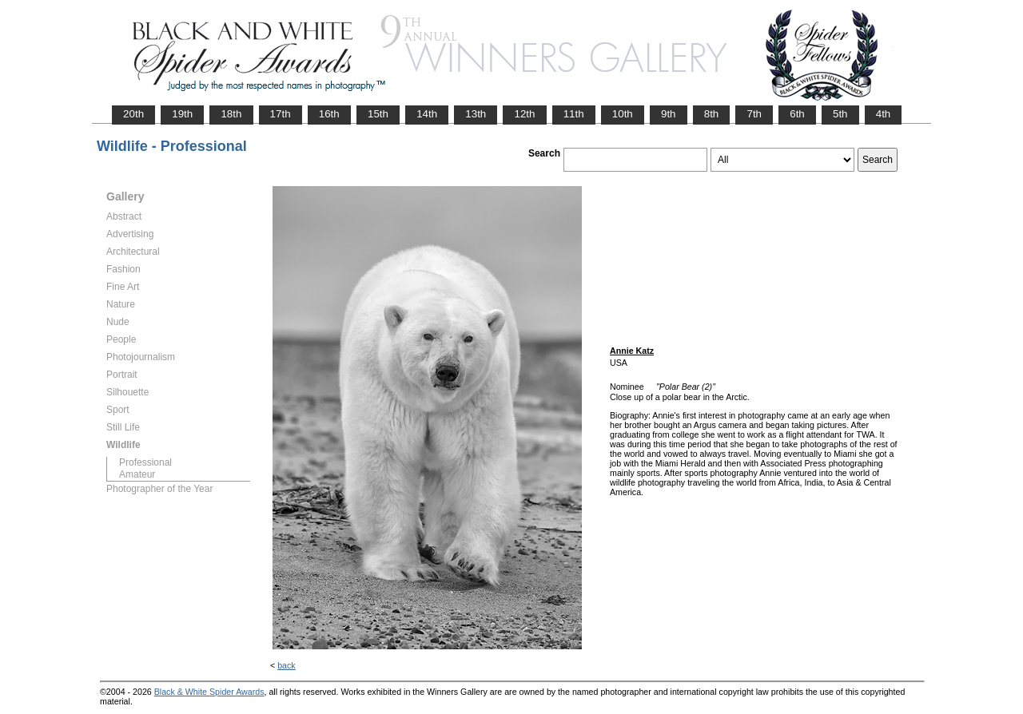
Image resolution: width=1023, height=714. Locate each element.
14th (427, 114)
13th (475, 114)
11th (574, 114)
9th (668, 114)
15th (378, 114)
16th (329, 114)
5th (840, 114)
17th (280, 114)
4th (883, 114)
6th (797, 114)
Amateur (137, 474)
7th (754, 114)
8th (711, 114)
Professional (145, 462)
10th (622, 114)
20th (133, 114)
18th (231, 114)
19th (182, 114)
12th (524, 114)
